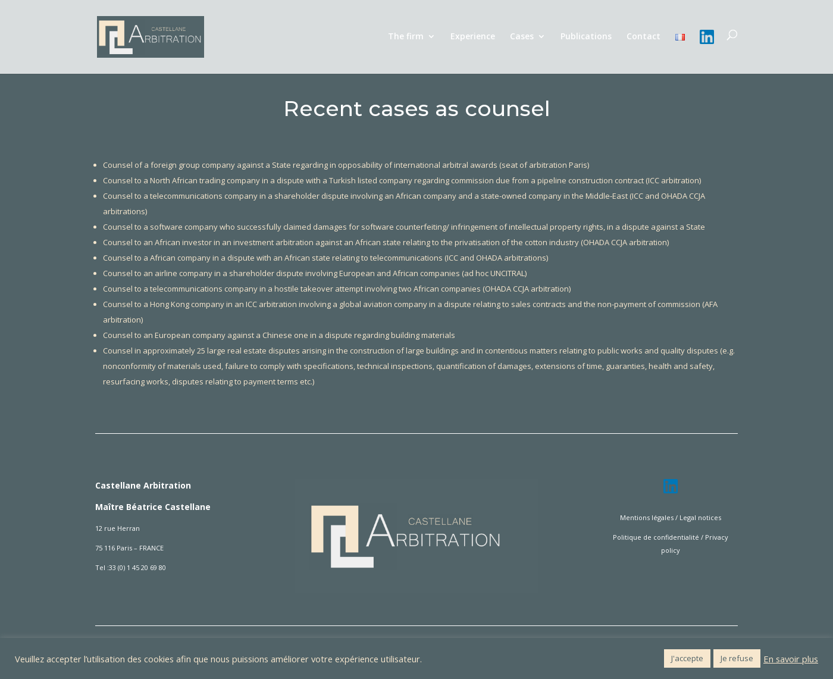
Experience (472, 37)
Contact (643, 37)
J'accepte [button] (687, 658)
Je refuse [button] (737, 658)
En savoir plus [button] (790, 658)
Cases (522, 37)
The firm (406, 37)
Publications (586, 37)
